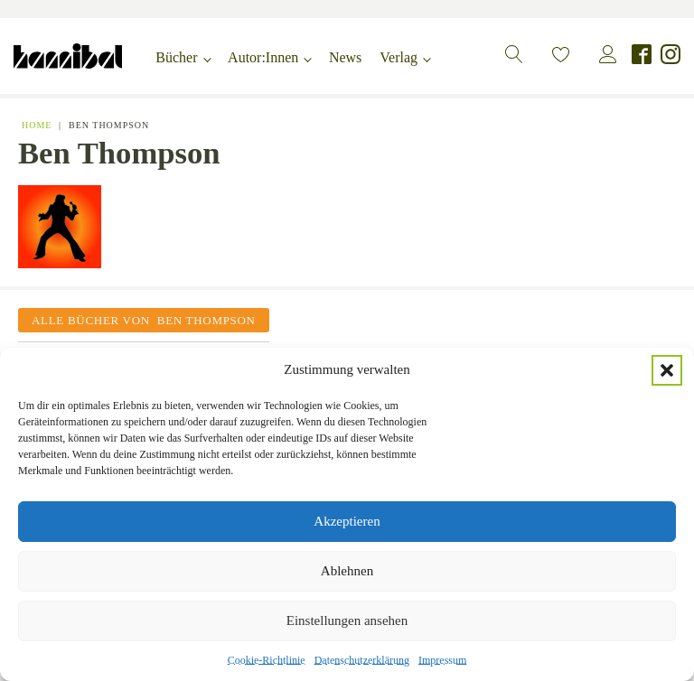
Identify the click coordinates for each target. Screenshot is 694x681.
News (345, 57)
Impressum (442, 660)
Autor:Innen (263, 57)
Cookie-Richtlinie (266, 660)
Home (37, 125)
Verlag (398, 57)
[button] (667, 370)
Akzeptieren (347, 521)
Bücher (176, 57)
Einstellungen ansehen (347, 620)
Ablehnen (347, 571)
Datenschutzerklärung (361, 660)
